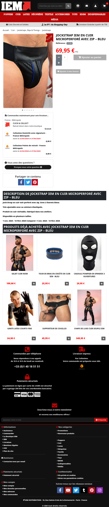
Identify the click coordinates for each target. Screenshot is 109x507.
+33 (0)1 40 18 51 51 (27, 366)
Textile (49, 14)
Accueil (6, 30)
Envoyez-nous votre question (28, 167)
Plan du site (8, 451)
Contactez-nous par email (14, 461)
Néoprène (37, 14)
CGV (5, 448)
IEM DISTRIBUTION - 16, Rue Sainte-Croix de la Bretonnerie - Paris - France (55, 500)
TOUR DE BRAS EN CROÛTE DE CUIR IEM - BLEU (54, 275)
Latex (26, 14)
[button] (22, 110)
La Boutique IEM (10, 436)
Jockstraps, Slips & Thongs (28, 30)
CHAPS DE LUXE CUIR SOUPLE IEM (89, 328)
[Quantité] (65, 57)
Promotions (62, 431)
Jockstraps (46, 30)
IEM (5, 439)
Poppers (8, 14)
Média (54, 19)
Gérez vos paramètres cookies (70, 478)
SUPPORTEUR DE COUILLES (54, 328)
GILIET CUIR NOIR (20, 273)
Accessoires (62, 14)
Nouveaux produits (65, 433)
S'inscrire (101, 420)
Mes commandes (10, 494)
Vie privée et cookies (66, 475)
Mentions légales (10, 445)
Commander (8, 433)
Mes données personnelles (14, 488)
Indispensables (96, 14)
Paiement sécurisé (11, 475)
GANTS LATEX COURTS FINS (19, 328)
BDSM (83, 14)
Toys (74, 14)
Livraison (7, 442)
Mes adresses (9, 491)
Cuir (17, 14)
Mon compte (8, 486)
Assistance (8, 431)
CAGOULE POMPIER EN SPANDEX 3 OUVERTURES (89, 275)
